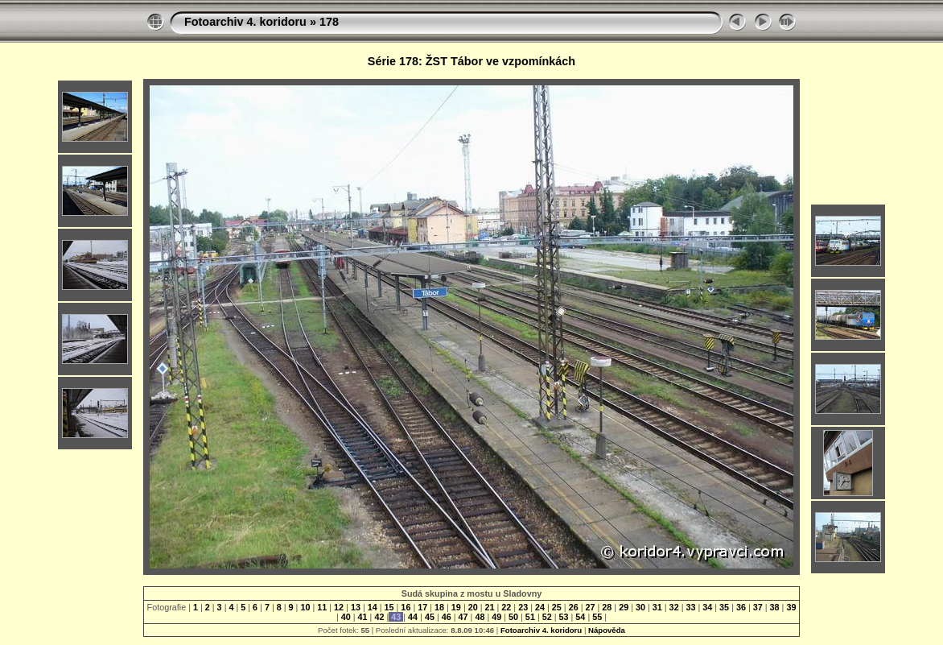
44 (413, 617)
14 (372, 607)
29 (623, 607)
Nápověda (606, 630)
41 (363, 617)
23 (523, 607)
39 (790, 607)
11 (322, 607)
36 (741, 607)
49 (496, 617)
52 (547, 617)
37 (758, 607)
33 (690, 607)
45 (429, 617)
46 (446, 617)
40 (346, 617)
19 (456, 607)
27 (590, 607)
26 (573, 607)
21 (490, 607)
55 (597, 617)
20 (473, 607)
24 (540, 607)
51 (530, 617)
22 (506, 607)
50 (513, 617)
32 (674, 607)
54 (580, 617)
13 (355, 607)
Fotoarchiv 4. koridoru (245, 21)
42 (379, 617)
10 (305, 607)
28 (606, 607)
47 (463, 617)
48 (479, 617)
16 (405, 607)
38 (775, 607)
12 (338, 607)
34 (707, 607)
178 (329, 21)
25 (557, 607)
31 (657, 607)
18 (439, 607)
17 (422, 607)
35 (724, 607)
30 (640, 607)
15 (389, 607)
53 (564, 617)
